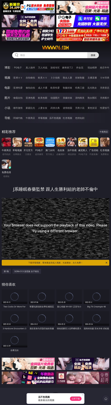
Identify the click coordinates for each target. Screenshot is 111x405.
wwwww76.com (55, 48)
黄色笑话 (92, 107)
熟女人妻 (67, 77)
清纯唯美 (79, 97)
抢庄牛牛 (104, 67)
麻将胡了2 (67, 67)
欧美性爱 (55, 87)
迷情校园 (67, 107)
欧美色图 (42, 97)
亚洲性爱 (18, 87)
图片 (7, 98)
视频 (7, 78)
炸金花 (79, 67)
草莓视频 (42, 118)
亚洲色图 (30, 97)
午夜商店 (30, 118)
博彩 (7, 67)
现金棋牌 (92, 67)
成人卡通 (42, 87)
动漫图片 (55, 97)
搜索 (93, 55)
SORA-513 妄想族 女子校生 (26, 271)
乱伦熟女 (92, 87)
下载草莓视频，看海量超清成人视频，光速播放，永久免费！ (68, 262)
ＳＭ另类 (104, 77)
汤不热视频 (55, 118)
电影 (7, 88)
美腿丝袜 (67, 97)
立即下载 (76, 398)
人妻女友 (42, 107)
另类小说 (79, 107)
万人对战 (42, 67)
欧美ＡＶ (42, 77)
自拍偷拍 (30, 77)
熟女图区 (92, 97)
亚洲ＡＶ (18, 77)
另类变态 (104, 87)
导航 (7, 118)
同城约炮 (18, 118)
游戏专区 (55, 67)
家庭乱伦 (30, 107)
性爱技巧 (104, 107)
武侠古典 (55, 107)
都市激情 (18, 107)
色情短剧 (79, 118)
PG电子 (18, 67)
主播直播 (92, 77)
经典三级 (79, 87)
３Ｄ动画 (55, 77)
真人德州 (30, 67)
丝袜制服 (79, 77)
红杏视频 (67, 118)
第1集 (6, 271)
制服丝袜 (67, 87)
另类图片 (104, 97)
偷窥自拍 (18, 97)
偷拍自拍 (30, 87)
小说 (7, 108)
